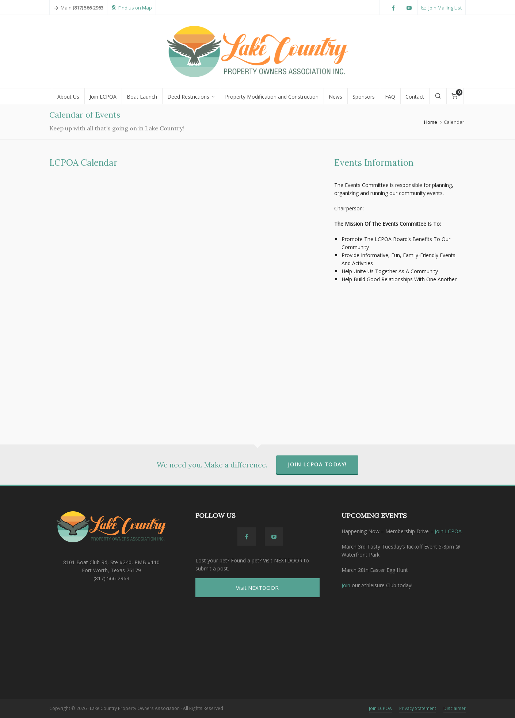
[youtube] (410, 8)
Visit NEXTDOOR (257, 587)
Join (346, 585)
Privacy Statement (417, 708)
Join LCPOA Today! (317, 464)
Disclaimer (454, 708)
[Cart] (455, 96)
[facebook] (394, 8)
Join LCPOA (448, 531)
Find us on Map (131, 7)
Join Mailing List (441, 7)
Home (430, 122)
